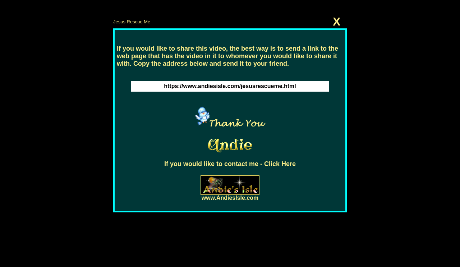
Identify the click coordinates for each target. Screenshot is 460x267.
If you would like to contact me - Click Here (230, 163)
